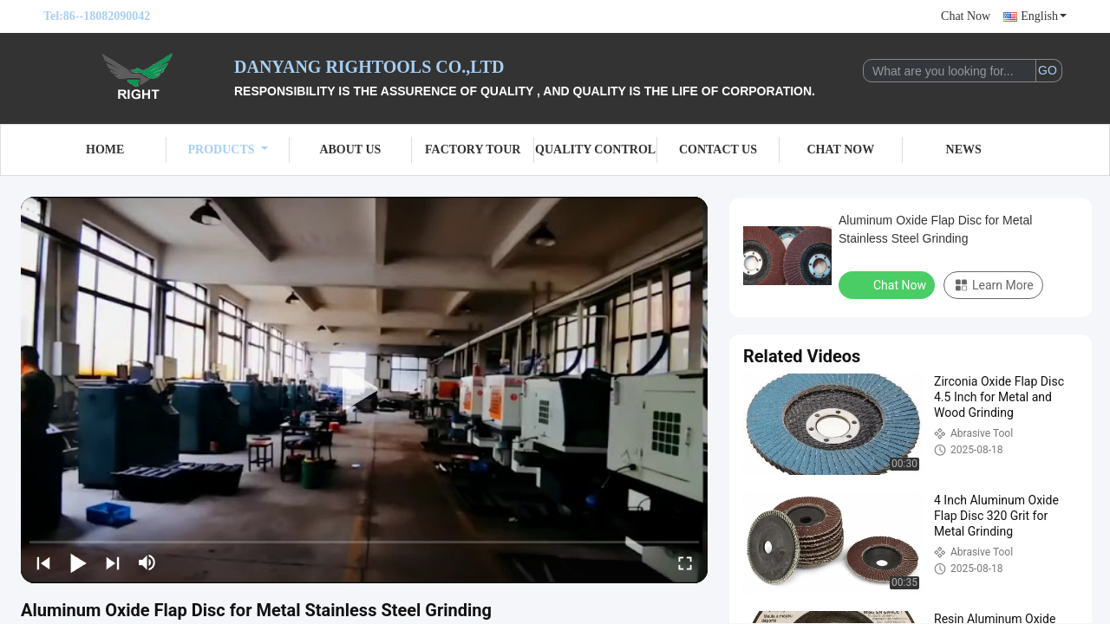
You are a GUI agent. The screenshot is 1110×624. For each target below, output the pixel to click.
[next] (112, 562)
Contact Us (718, 149)
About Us (350, 149)
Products (228, 149)
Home (105, 149)
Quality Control (595, 149)
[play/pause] (78, 562)
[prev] (43, 562)
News (964, 149)
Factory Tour (472, 149)
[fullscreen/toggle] (685, 562)
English (1044, 16)
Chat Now (965, 16)
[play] (364, 390)
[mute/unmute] (147, 562)
